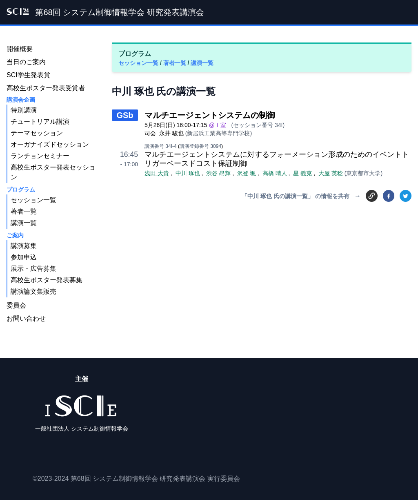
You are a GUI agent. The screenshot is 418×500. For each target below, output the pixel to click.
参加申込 (24, 257)
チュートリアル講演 (40, 121)
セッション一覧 (139, 63)
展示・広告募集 (33, 268)
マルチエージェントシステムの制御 (210, 115)
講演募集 (24, 245)
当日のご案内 (26, 61)
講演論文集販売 (33, 291)
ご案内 (15, 235)
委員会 (16, 305)
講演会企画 (21, 99)
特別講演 (24, 110)
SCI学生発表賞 (28, 74)
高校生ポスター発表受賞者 (46, 88)
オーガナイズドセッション (50, 144)
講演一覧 (202, 63)
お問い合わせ (26, 318)
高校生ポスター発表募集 (46, 280)
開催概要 (20, 48)
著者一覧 (175, 63)
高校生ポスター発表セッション (53, 172)
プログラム (21, 189)
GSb (124, 115)
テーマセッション (37, 132)
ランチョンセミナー (40, 155)
